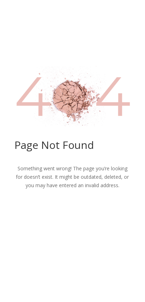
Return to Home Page (72, 209)
